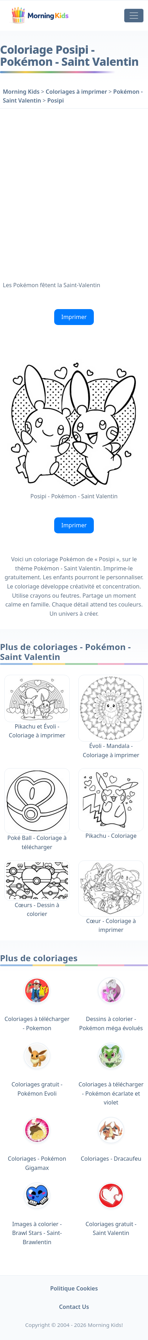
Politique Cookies (74, 1288)
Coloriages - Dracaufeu (111, 1139)
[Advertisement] (74, 193)
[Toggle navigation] (134, 15)
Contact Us (74, 1307)
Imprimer (74, 317)
